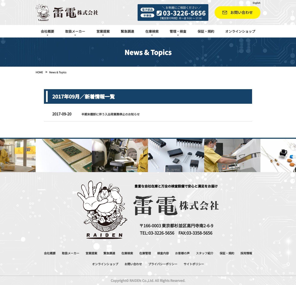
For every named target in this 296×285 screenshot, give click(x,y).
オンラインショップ (240, 31)
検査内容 (188, 252)
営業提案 (103, 252)
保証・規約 (206, 31)
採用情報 (88, 263)
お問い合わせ (153, 263)
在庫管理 (167, 252)
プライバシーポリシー (189, 263)
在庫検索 (146, 252)
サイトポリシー (227, 263)
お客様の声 (211, 252)
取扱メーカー (78, 252)
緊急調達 (127, 31)
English (255, 2)
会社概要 (53, 252)
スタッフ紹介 (238, 252)
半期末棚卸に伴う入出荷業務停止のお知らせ (118, 113)
